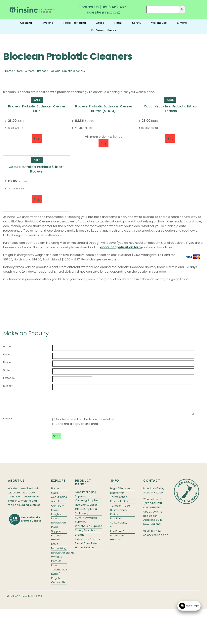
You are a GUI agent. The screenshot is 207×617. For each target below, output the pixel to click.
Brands (41, 71)
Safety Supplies (85, 534)
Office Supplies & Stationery (86, 515)
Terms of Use (118, 501)
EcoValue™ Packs (103, 30)
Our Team (57, 510)
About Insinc (59, 501)
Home (9, 71)
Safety (136, 22)
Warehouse (159, 22)
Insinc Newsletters (58, 525)
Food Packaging (74, 22)
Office (100, 22)
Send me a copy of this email (75, 428)
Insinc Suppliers (57, 533)
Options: (8, 422)
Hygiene (47, 22)
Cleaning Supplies (87, 504)
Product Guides (56, 542)
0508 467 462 (114, 6)
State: (6, 370)
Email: (7, 354)
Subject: (8, 386)
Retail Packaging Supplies (86, 524)
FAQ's (54, 548)
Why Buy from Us (56, 563)
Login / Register (56, 580)
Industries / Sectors (87, 543)
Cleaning (26, 22)
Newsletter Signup (59, 557)
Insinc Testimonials (59, 572)
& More (182, 22)
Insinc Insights (56, 516)
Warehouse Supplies (88, 530)
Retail (118, 22)
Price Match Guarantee (117, 542)
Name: (7, 346)
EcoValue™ (117, 535)
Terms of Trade (120, 510)
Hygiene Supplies (86, 509)
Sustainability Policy (118, 516)
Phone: (7, 362)
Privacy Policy (119, 505)
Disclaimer (117, 497)
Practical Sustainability (118, 525)
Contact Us (89, 6)
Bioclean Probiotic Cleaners (67, 71)
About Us (57, 505)
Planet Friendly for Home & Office (86, 550)
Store (19, 71)
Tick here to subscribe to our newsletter (83, 423)
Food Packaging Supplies (85, 498)
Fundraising (58, 552)
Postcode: (9, 378)
